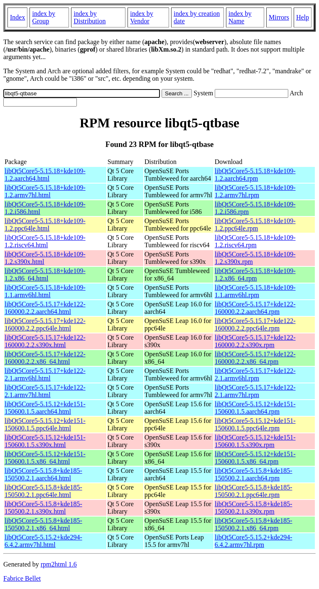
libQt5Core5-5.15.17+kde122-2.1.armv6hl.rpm (255, 374)
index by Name (240, 17)
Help (302, 17)
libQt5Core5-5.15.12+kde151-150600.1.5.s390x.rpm (255, 441)
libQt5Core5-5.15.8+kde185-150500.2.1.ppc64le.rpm (253, 491)
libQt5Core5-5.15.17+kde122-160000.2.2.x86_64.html (45, 357)
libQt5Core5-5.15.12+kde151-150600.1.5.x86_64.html (45, 457)
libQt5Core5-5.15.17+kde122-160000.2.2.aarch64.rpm (255, 308)
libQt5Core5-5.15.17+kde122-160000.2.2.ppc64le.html (45, 324)
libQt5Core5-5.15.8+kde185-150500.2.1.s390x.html (43, 507)
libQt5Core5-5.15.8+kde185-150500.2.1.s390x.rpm (253, 507)
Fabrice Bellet (22, 578)
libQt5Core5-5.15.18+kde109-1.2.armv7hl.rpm (255, 191)
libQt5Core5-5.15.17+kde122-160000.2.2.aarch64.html (45, 308)
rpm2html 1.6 (59, 564)
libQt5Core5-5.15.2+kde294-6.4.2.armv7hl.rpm (253, 541)
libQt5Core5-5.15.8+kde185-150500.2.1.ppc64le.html (43, 491)
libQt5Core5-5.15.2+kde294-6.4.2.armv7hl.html (43, 541)
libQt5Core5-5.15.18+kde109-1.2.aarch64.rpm (255, 174)
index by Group (43, 17)
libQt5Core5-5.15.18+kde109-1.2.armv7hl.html (45, 191)
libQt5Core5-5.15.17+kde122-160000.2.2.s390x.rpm (255, 341)
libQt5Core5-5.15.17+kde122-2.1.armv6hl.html (45, 374)
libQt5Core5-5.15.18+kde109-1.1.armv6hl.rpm (255, 291)
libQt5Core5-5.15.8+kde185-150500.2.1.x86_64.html (43, 524)
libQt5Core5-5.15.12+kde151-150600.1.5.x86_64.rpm (255, 457)
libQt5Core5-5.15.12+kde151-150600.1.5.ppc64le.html (45, 424)
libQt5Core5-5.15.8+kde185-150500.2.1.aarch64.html (43, 474)
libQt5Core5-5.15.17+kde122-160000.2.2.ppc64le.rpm (255, 324)
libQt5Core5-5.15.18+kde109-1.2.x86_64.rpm (255, 274)
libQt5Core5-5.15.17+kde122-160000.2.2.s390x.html (45, 341)
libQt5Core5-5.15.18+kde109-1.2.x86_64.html (45, 274)
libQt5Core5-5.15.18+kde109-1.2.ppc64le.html (45, 224)
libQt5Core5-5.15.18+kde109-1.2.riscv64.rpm (255, 241)
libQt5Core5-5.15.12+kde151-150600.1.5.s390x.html (45, 441)
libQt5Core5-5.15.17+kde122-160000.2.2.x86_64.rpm (255, 357)
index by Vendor (141, 17)
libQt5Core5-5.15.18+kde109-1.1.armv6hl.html (45, 291)
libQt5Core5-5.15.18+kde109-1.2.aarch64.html (45, 174)
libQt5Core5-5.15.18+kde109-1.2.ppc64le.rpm (255, 224)
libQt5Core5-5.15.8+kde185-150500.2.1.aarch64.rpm (253, 474)
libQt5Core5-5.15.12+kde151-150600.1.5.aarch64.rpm (255, 407)
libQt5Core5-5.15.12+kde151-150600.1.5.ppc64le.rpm (255, 424)
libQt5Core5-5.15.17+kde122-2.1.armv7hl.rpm (255, 391)
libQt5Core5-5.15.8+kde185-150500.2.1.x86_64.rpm (253, 524)
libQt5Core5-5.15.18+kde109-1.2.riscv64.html (45, 241)
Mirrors (279, 17)
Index (17, 17)
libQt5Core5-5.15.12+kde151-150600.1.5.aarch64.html (45, 407)
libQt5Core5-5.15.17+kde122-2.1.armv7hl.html (45, 391)
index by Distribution (90, 17)
